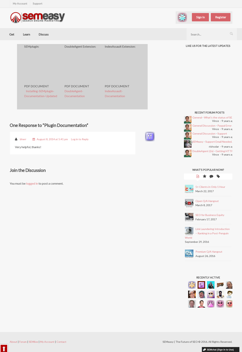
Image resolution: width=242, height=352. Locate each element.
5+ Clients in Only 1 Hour (210, 186)
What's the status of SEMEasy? (222, 117)
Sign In (200, 17)
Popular (205, 177)
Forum (23, 341)
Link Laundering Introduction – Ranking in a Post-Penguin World (207, 233)
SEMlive (33, 341)
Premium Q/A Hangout (208, 251)
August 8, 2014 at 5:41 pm (52, 139)
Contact (61, 341)
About (13, 341)
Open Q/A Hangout (207, 201)
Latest (198, 177)
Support (37, 3)
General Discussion (203, 125)
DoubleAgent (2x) (202, 151)
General (197, 117)
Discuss (44, 34)
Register (220, 17)
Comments (211, 177)
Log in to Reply (79, 139)
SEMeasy (197, 141)
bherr (23, 139)
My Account (20, 3)
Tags (218, 177)
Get (11, 34)
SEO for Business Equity (209, 215)
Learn (26, 34)
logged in (32, 183)
